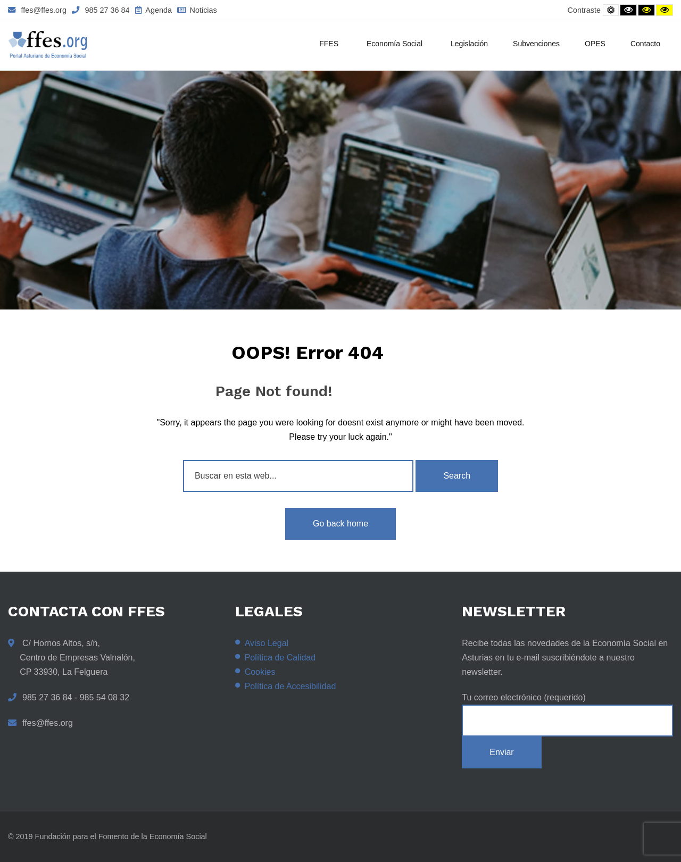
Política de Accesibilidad (290, 686)
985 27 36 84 (101, 10)
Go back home (340, 523)
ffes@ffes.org (37, 10)
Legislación (469, 43)
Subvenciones (536, 43)
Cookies (260, 671)
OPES (595, 43)
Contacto (645, 43)
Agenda (153, 10)
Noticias (197, 10)
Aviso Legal (266, 643)
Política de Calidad (280, 657)
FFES (330, 45)
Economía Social (396, 45)
